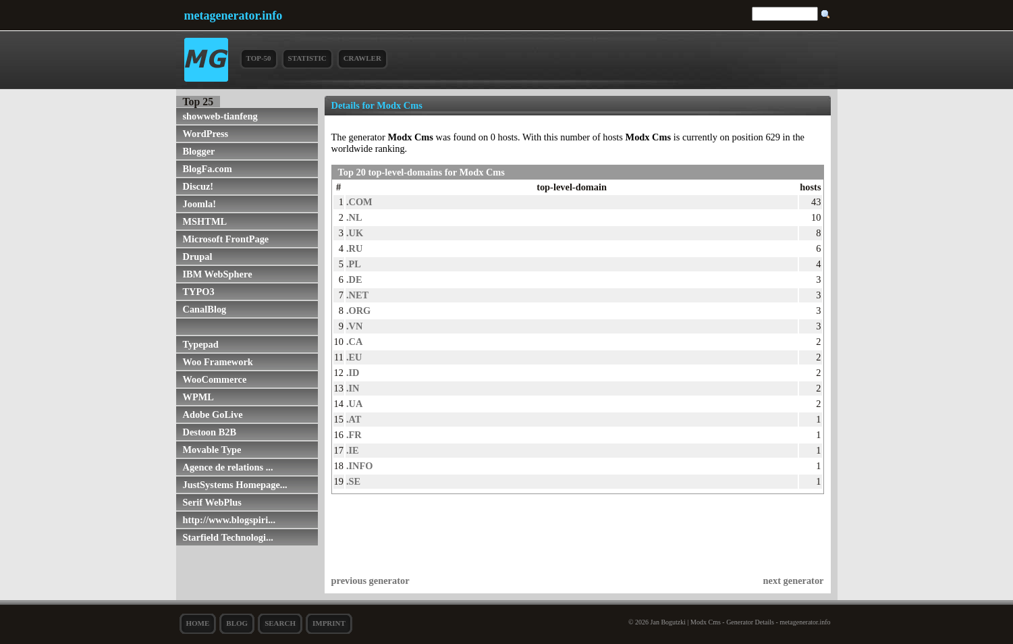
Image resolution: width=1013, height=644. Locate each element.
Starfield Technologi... (228, 537)
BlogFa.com (207, 168)
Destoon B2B (210, 432)
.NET (357, 295)
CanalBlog (205, 309)
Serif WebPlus (212, 502)
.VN (354, 326)
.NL (354, 217)
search (280, 623)
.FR (354, 434)
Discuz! (198, 186)
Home (198, 623)
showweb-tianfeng (220, 116)
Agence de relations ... (228, 467)
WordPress (206, 133)
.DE (354, 279)
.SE (353, 481)
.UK (354, 232)
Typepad (201, 344)
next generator (793, 580)
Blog (237, 623)
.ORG (358, 310)
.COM (359, 201)
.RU (354, 248)
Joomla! (200, 203)
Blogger (199, 151)
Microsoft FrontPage (226, 239)
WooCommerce (215, 379)
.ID (353, 372)
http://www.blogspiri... (229, 519)
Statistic (307, 58)
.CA (354, 341)
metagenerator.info (233, 15)
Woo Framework (218, 361)
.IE (352, 450)
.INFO (359, 465)
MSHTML (205, 221)
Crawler (362, 58)
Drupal (198, 256)
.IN (353, 388)
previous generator (370, 580)
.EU (354, 357)
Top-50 (258, 58)
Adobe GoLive (213, 414)
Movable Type (212, 449)
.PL (353, 264)
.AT (354, 419)
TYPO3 (199, 291)
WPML (198, 397)
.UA (354, 403)
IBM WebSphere (217, 274)
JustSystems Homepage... (235, 484)
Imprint (329, 623)
